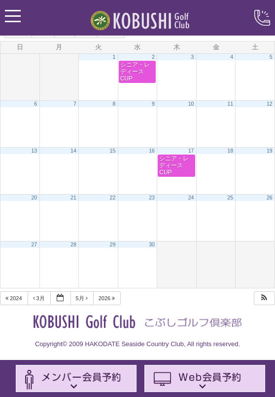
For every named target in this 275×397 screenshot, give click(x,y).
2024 (14, 298)
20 (34, 197)
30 (152, 244)
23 (152, 197)
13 (34, 151)
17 (191, 151)
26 (270, 197)
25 (230, 197)
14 (73, 151)
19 (270, 151)
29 (113, 244)
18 (230, 151)
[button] (264, 298)
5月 (82, 298)
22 (113, 197)
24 (191, 197)
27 (34, 244)
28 (73, 244)
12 (270, 104)
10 (191, 104)
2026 (108, 298)
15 (113, 151)
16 (152, 151)
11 (230, 104)
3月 (39, 298)
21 (73, 197)
